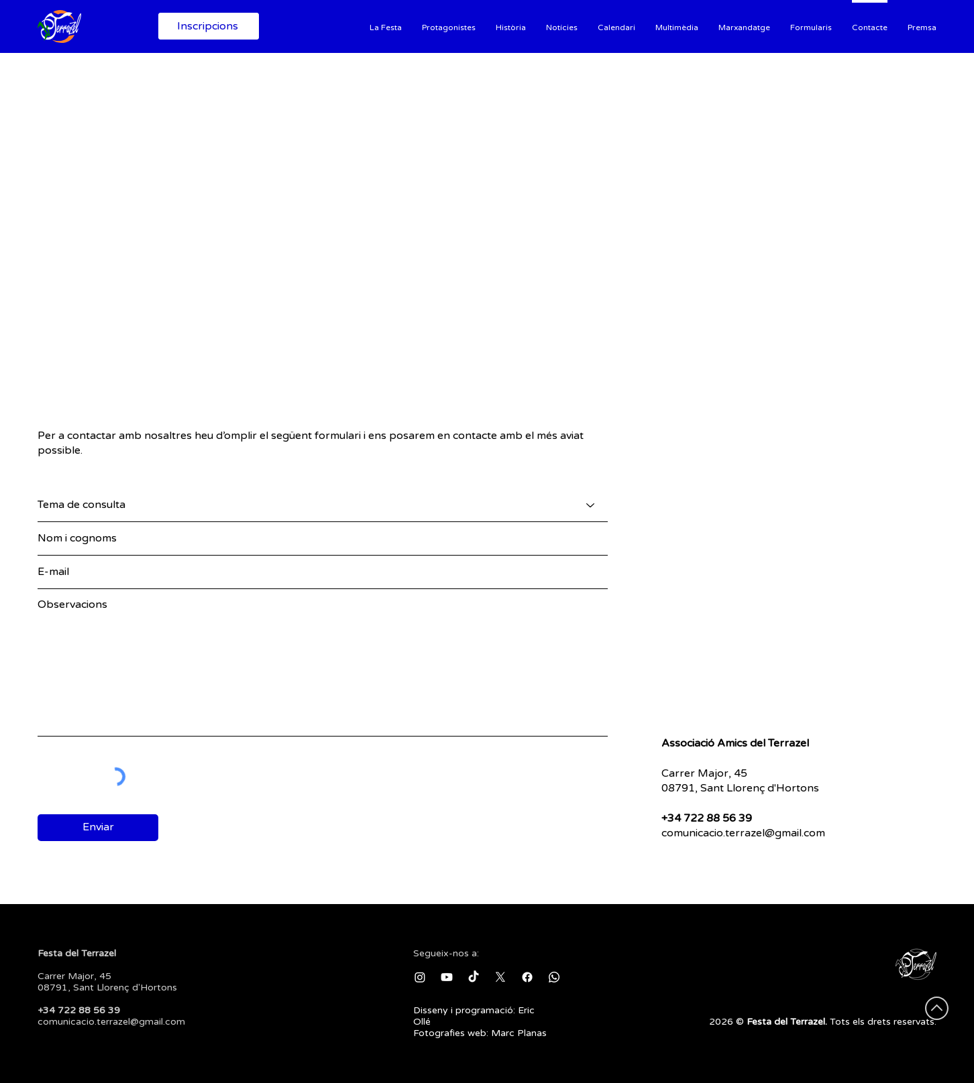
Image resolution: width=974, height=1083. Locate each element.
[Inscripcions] (208, 26)
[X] (500, 977)
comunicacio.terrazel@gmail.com (743, 833)
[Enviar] (98, 827)
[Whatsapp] (554, 977)
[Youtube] (446, 977)
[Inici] (65, 26)
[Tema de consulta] (323, 505)
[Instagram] (420, 977)
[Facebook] (527, 977)
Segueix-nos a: (446, 953)
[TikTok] (473, 977)
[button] (386, 26)
